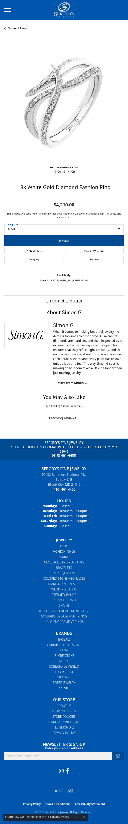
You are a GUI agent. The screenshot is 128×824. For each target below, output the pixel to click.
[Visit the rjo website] (70, 791)
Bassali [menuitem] (64, 639)
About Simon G (64, 312)
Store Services (64, 711)
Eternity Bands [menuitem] (64, 595)
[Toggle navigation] (8, 10)
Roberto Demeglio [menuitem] (64, 666)
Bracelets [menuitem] (64, 568)
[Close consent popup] (84, 817)
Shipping (34, 259)
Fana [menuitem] (64, 650)
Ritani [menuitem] (64, 661)
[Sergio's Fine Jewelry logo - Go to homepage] (64, 10)
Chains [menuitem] (64, 605)
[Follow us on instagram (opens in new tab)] (61, 771)
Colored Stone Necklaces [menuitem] (64, 578)
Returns (94, 259)
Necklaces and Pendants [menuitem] (64, 562)
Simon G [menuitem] (64, 677)
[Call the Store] (64, 489)
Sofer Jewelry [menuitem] (64, 683)
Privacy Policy (64, 733)
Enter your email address (64, 748)
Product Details (64, 301)
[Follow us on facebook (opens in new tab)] (67, 771)
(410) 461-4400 (64, 171)
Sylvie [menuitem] (64, 688)
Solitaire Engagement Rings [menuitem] (64, 616)
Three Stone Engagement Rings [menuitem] (64, 611)
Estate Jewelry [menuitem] (64, 573)
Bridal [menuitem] (64, 546)
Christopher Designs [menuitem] (64, 645)
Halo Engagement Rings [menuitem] (64, 622)
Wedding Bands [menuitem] (64, 589)
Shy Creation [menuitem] (64, 672)
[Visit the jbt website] (58, 791)
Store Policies (63, 716)
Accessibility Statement (90, 804)
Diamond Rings (17, 28)
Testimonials (64, 727)
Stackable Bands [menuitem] (64, 600)
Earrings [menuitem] (64, 557)
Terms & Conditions (64, 722)
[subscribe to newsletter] (118, 756)
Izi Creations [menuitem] (64, 656)
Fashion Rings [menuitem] (64, 551)
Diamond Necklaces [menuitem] (64, 584)
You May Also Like (64, 397)
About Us (64, 706)
